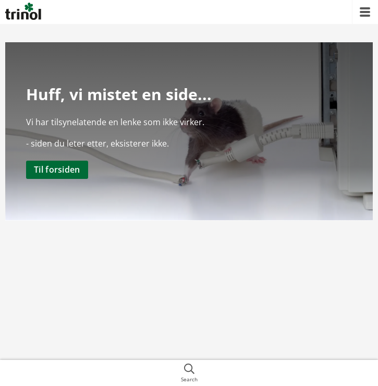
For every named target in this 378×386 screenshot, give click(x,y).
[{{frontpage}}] (23, 12)
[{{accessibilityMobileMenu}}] (365, 12)
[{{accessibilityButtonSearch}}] (189, 373)
